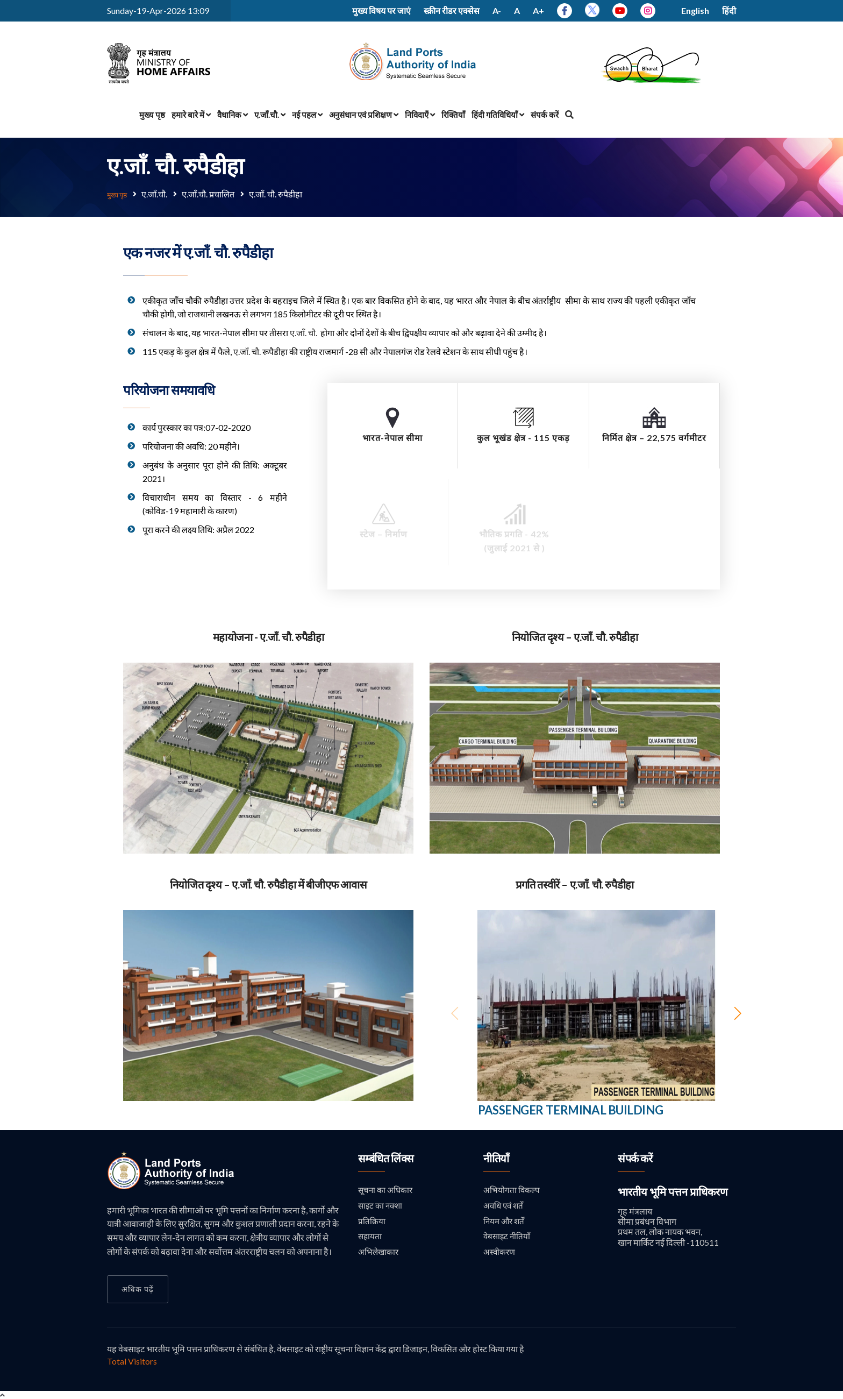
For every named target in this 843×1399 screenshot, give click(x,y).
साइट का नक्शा (381, 1205)
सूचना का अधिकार (386, 1189)
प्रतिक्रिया (371, 1221)
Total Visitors (132, 1360)
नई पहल (307, 114)
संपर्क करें (545, 114)
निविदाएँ (420, 114)
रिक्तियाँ (453, 114)
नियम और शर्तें (505, 1221)
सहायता (370, 1237)
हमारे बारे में (191, 114)
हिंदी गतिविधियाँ (497, 114)
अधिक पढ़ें (138, 1288)
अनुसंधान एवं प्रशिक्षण (363, 114)
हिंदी (729, 10)
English (695, 10)
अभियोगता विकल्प (511, 1189)
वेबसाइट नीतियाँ (507, 1237)
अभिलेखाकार (379, 1253)
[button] (737, 1012)
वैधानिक (232, 114)
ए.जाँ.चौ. (269, 114)
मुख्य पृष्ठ (152, 114)
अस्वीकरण (500, 1253)
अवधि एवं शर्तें (504, 1205)
